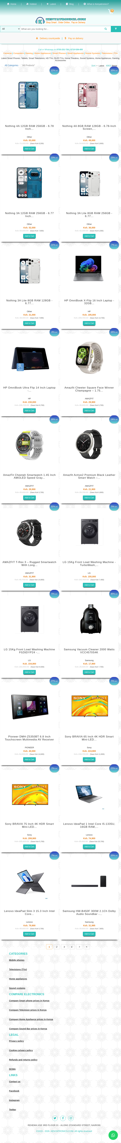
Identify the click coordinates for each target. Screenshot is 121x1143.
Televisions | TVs (110, 53)
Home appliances (18, 979)
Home (11, 4)
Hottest (31, 4)
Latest (51, 4)
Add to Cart (29, 149)
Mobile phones (16, 960)
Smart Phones (59, 53)
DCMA (12, 1069)
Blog (70, 4)
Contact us (14, 1081)
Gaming (29, 53)
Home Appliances (42, 53)
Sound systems (17, 988)
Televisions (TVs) (18, 969)
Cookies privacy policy (21, 1050)
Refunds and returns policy (23, 1059)
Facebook (14, 1091)
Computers (18, 53)
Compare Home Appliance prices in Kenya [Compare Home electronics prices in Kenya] (31, 1019)
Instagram (14, 1100)
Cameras (7, 53)
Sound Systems (93, 53)
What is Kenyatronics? (96, 4)
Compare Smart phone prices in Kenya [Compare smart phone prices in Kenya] (29, 1000)
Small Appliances (75, 53)
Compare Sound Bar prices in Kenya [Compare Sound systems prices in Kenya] (28, 1028)
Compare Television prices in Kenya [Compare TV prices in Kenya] (27, 1010)
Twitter (12, 1109)
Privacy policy (16, 1041)
